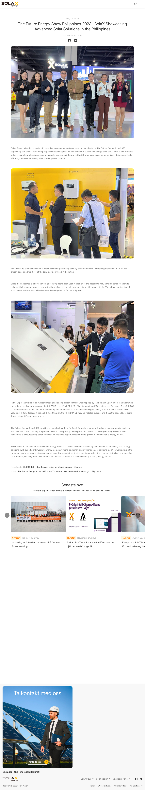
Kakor (92, 786)
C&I (16, 772)
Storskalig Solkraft (29, 772)
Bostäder (7, 772)
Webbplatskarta (104, 786)
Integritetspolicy (136, 786)
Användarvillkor (120, 786)
